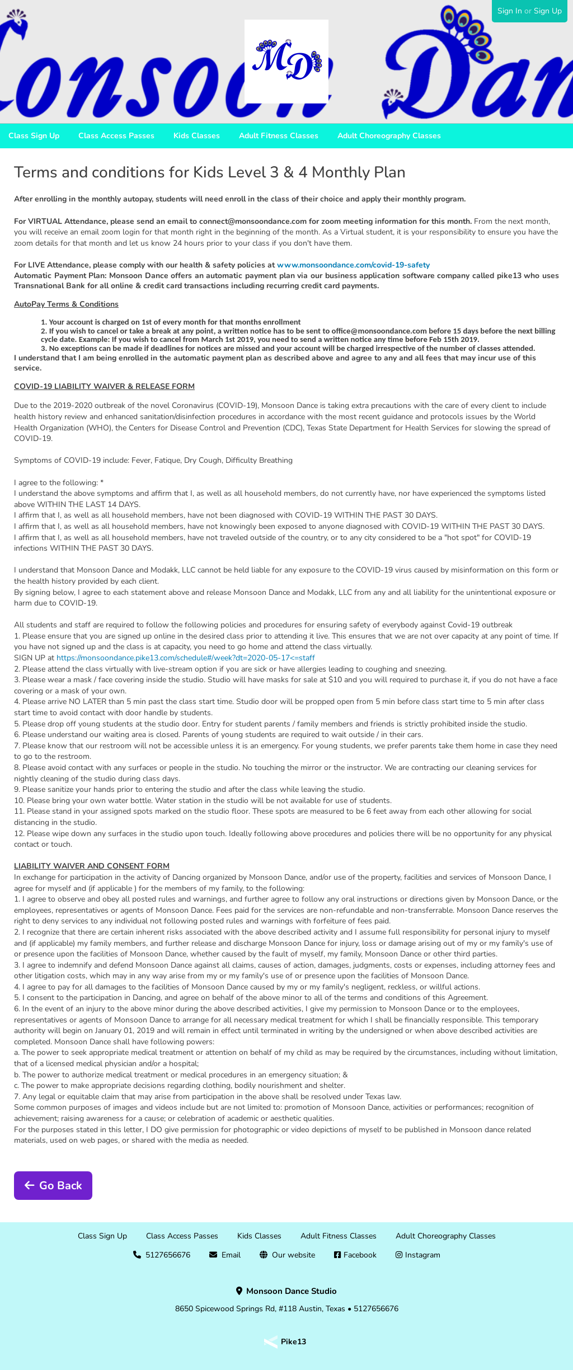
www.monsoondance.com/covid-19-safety (353, 265)
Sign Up (548, 11)
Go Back (60, 1185)
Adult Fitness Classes (278, 135)
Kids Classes (196, 135)
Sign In (509, 11)
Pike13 (293, 1341)
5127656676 (167, 1255)
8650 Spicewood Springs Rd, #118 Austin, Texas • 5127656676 (286, 1300)
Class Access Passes (116, 135)
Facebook (360, 1255)
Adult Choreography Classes (389, 135)
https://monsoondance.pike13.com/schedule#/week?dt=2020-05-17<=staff (186, 658)
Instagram (422, 1255)
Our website (293, 1255)
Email (231, 1255)
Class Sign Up (33, 135)
